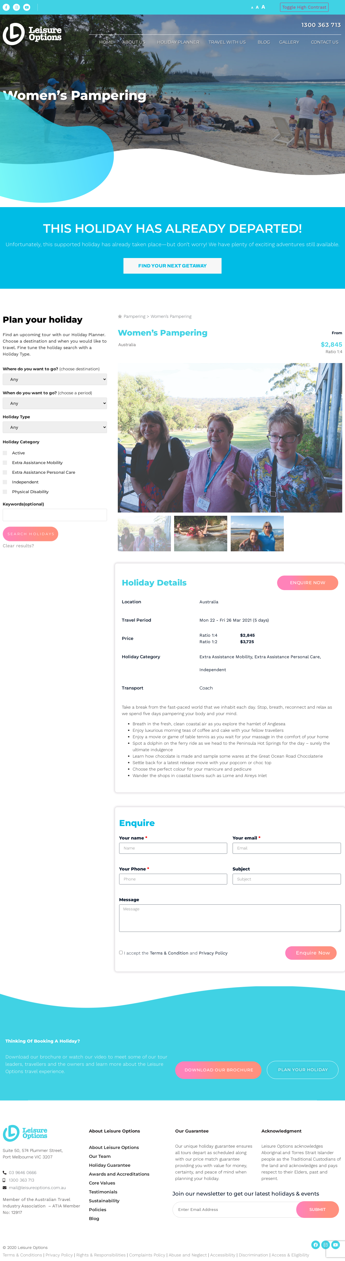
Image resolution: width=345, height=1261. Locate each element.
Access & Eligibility (290, 1254)
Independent (21, 482)
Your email (246, 838)
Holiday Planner (178, 42)
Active (14, 453)
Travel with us (229, 42)
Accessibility (222, 1254)
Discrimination (254, 1254)
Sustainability (104, 1200)
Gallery (290, 42)
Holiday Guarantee (109, 1165)
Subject (241, 869)
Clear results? (18, 545)
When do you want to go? (47, 393)
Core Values (102, 1183)
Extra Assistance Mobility (33, 463)
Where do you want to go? (51, 369)
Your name (133, 838)
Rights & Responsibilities (101, 1254)
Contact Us (326, 42)
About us (135, 42)
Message (129, 899)
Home (106, 42)
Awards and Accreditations (119, 1174)
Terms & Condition (169, 953)
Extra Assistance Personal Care (39, 472)
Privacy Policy (213, 953)
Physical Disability (26, 492)
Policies (97, 1209)
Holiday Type (16, 417)
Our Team (100, 1156)
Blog (264, 42)
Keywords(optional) (23, 504)
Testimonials (103, 1191)
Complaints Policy (147, 1254)
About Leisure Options (114, 1147)
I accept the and (175, 953)
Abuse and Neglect (188, 1254)
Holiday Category (21, 442)
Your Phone (134, 869)
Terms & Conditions (22, 1254)
